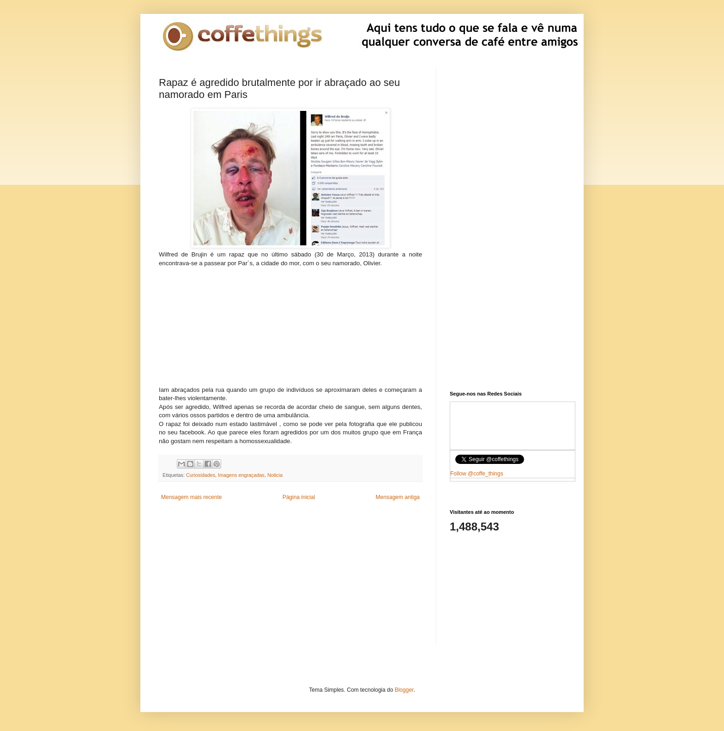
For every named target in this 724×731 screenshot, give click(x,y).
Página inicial (299, 497)
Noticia (275, 475)
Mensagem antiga (398, 497)
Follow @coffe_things (476, 473)
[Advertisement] (290, 325)
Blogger (404, 690)
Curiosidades (200, 475)
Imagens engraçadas (241, 475)
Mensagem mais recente (191, 497)
